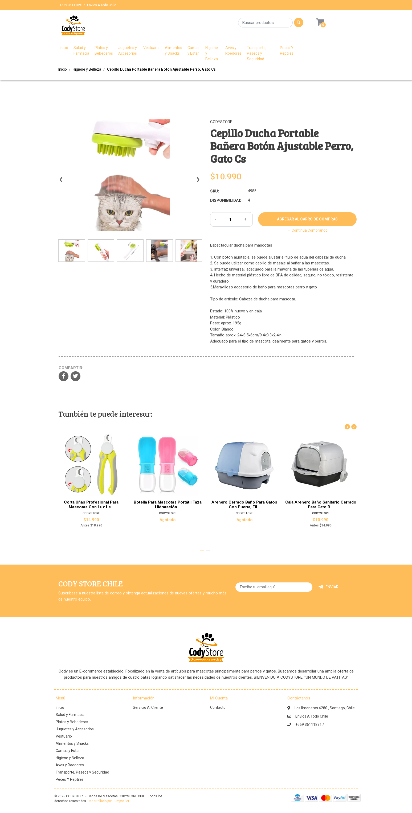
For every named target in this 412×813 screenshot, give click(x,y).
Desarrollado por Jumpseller (108, 801)
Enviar (328, 587)
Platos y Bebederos (104, 50)
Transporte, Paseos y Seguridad (256, 53)
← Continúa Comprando (307, 230)
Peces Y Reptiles (286, 50)
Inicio (64, 48)
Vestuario (151, 48)
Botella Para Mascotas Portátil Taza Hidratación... (168, 504)
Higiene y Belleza (211, 53)
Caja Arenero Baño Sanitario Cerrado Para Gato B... (320, 504)
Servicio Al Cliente (148, 707)
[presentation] (61, 181)
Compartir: (71, 367)
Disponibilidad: (226, 200)
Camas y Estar (193, 50)
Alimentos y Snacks (173, 50)
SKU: (214, 191)
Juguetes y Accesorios (127, 50)
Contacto (218, 707)
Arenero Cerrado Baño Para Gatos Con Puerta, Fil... (244, 504)
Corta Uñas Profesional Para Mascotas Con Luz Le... (91, 504)
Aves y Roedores (233, 50)
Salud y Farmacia (81, 50)
